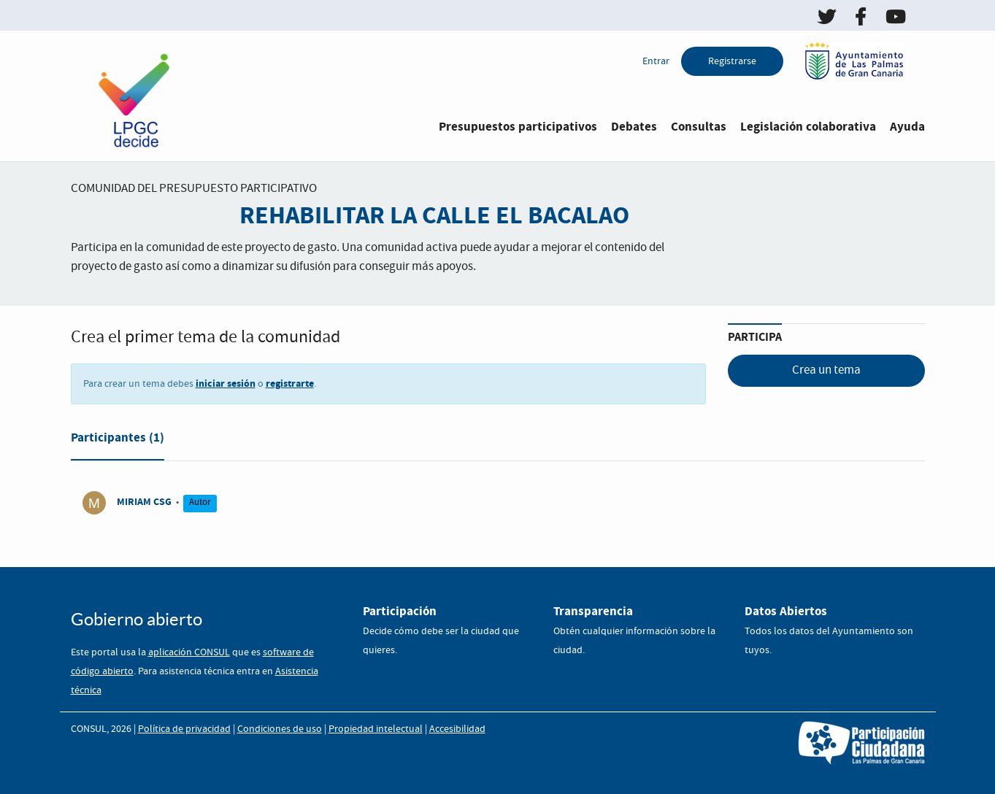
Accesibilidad (457, 729)
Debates (634, 126)
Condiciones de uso (279, 729)
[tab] (117, 440)
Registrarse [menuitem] (732, 61)
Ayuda (907, 126)
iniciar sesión (226, 383)
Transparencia (593, 611)
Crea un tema (826, 370)
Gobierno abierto (136, 619)
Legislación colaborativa (808, 126)
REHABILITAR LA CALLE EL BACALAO (434, 215)
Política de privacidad (184, 729)
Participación (400, 611)
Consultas (698, 126)
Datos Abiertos (786, 611)
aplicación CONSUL (189, 652)
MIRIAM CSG (144, 502)
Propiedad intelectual (376, 729)
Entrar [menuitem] (655, 61)
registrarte (290, 383)
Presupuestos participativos (518, 126)
